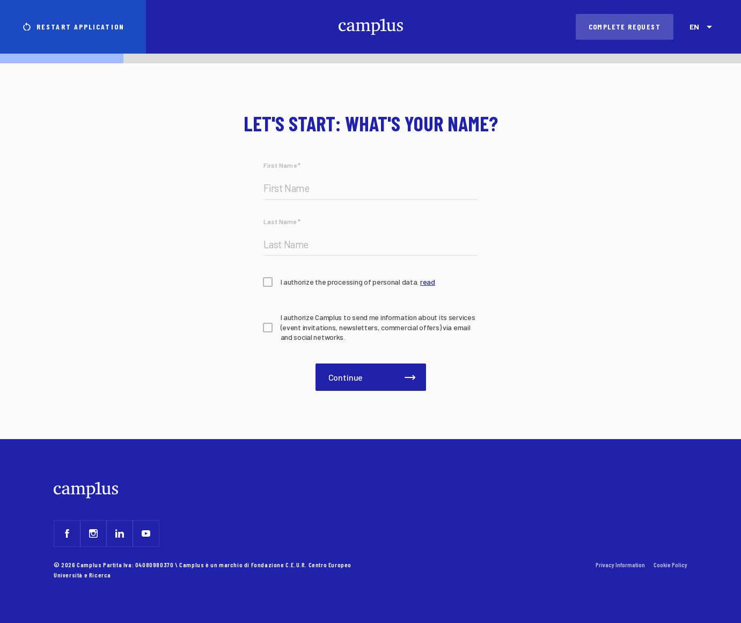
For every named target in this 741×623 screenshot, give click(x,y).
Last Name (282, 221)
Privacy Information (620, 564)
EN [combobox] (694, 26)
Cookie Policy (670, 564)
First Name (282, 165)
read (427, 281)
